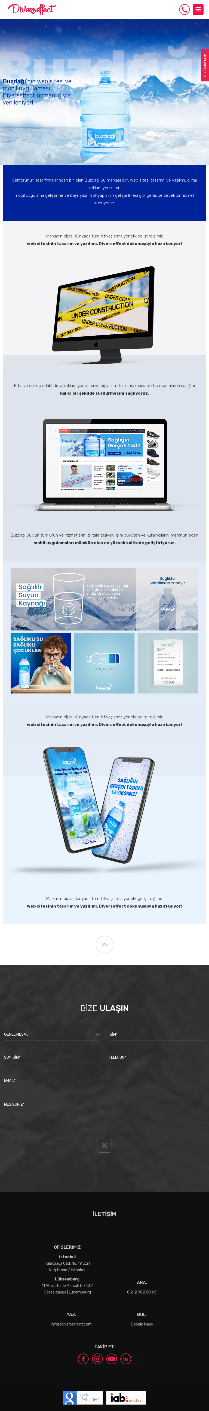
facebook (83, 1358)
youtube (111, 1358)
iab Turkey (126, 1398)
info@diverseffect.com (71, 1324)
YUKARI (104, 944)
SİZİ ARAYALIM (205, 65)
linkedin (125, 1358)
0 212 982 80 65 (184, 9)
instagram (97, 1358)
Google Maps (142, 1324)
